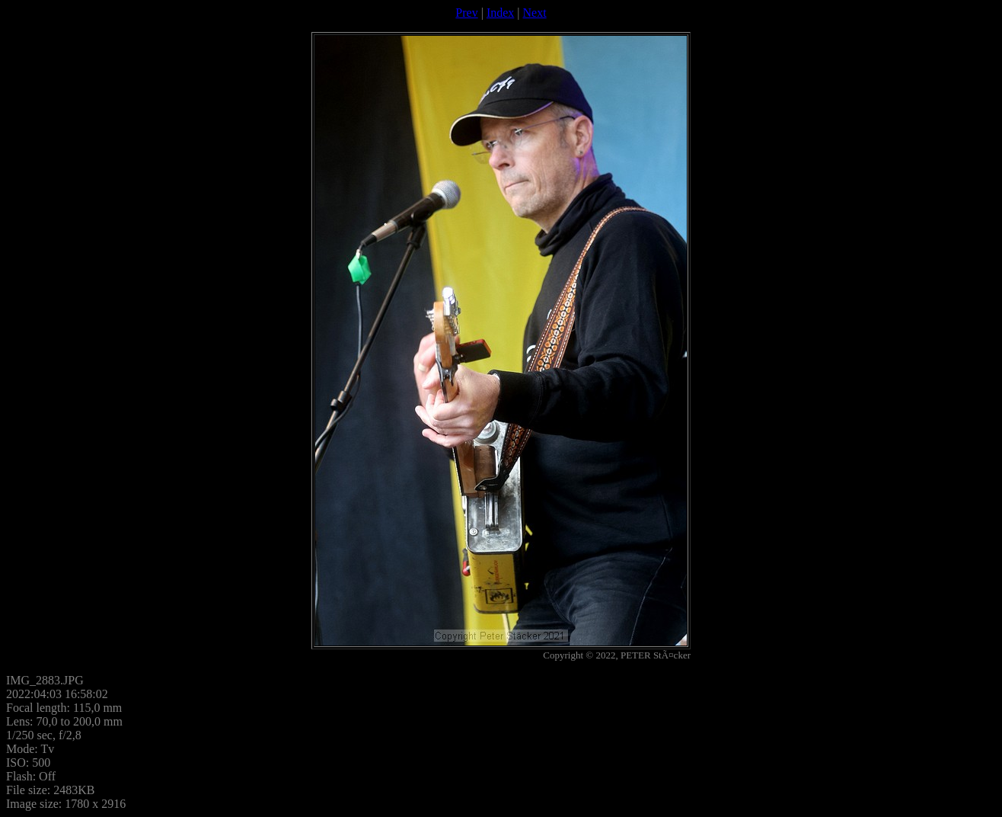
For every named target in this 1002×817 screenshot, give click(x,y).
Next (535, 12)
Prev (466, 12)
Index (500, 12)
